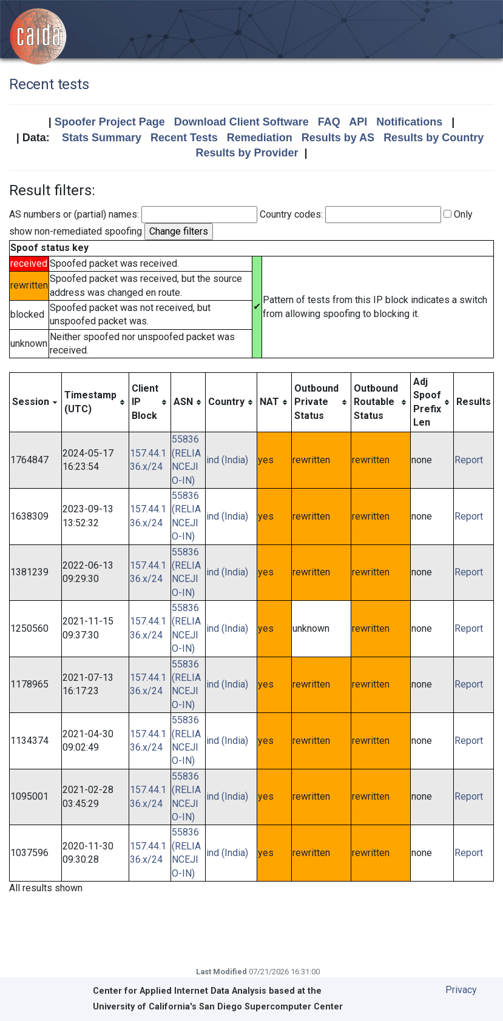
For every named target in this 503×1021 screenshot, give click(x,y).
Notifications (409, 122)
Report (468, 460)
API (358, 122)
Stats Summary (101, 138)
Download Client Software (241, 122)
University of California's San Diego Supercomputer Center (218, 1007)
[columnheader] (36, 402)
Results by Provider (246, 153)
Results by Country (433, 138)
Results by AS (338, 138)
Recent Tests (184, 138)
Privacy (461, 990)
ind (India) (227, 460)
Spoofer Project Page (110, 122)
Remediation (259, 138)
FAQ (329, 122)
